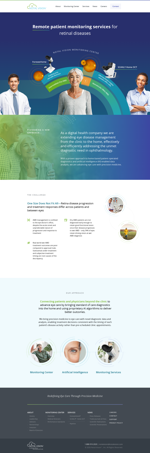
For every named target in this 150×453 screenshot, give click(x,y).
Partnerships (34, 425)
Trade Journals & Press (98, 419)
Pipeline (73, 424)
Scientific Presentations (98, 425)
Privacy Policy (116, 423)
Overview (51, 416)
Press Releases (95, 416)
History (32, 416)
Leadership (33, 419)
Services (85, 6)
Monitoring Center (71, 6)
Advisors (32, 422)
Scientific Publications (98, 422)
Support (113, 419)
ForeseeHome (75, 416)
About (58, 6)
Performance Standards (56, 422)
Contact (115, 6)
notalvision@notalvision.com (111, 444)
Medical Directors (54, 419)
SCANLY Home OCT (77, 419)
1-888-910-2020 (91, 444)
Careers (104, 6)
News (95, 6)
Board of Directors (36, 430)
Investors (32, 427)
